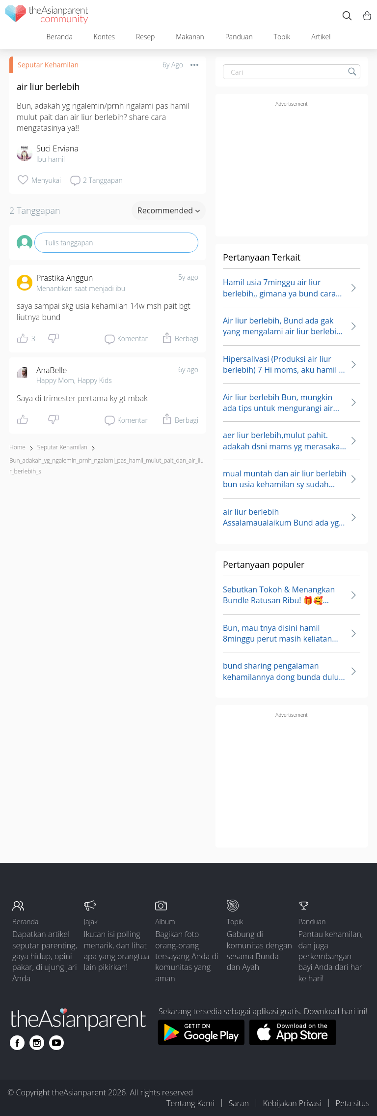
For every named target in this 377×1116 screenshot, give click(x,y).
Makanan (190, 36)
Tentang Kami (190, 1103)
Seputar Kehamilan (48, 64)
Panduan (239, 36)
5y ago (188, 277)
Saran (239, 1103)
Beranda (59, 36)
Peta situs (353, 1103)
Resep (145, 36)
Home (17, 447)
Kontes (104, 36)
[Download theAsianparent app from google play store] (201, 1042)
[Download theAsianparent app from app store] (292, 1042)
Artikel (320, 36)
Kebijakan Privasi (292, 1103)
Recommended (168, 210)
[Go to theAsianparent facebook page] (17, 1042)
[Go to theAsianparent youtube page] (56, 1042)
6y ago (188, 369)
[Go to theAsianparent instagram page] (36, 1042)
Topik (282, 36)
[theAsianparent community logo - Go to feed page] (46, 16)
